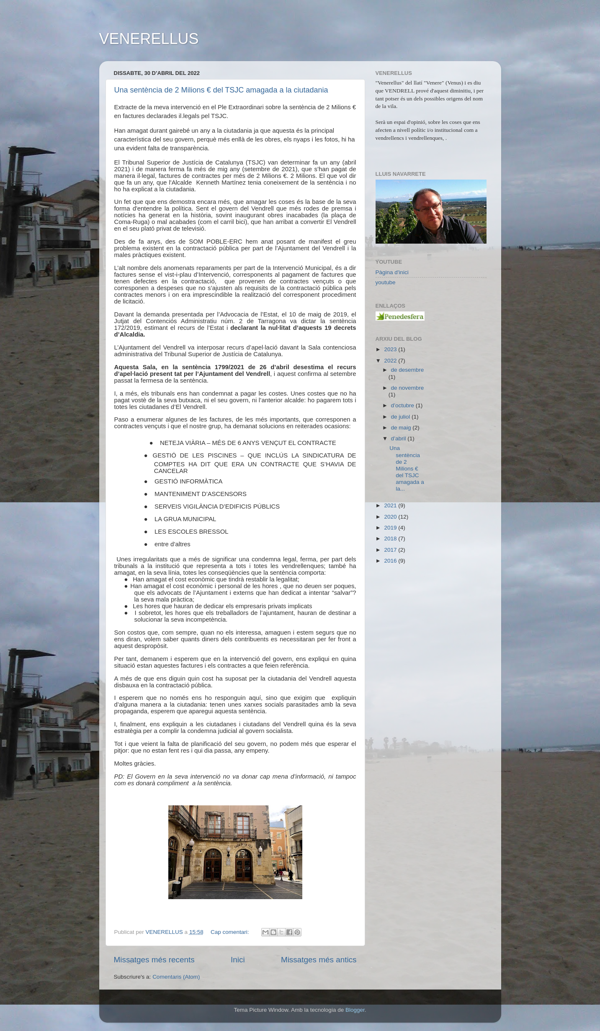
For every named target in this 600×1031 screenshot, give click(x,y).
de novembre (407, 388)
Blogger (355, 1010)
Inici (238, 959)
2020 (391, 517)
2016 (391, 561)
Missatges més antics (319, 959)
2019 (391, 527)
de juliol (401, 417)
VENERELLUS (149, 38)
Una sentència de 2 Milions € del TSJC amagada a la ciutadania (221, 90)
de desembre (407, 370)
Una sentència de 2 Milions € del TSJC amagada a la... (406, 468)
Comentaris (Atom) (176, 977)
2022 (391, 360)
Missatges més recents (154, 959)
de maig (402, 427)
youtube (386, 282)
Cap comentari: (230, 932)
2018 (391, 538)
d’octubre (403, 405)
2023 (391, 349)
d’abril (399, 438)
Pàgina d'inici (392, 272)
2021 (391, 505)
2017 (391, 550)
